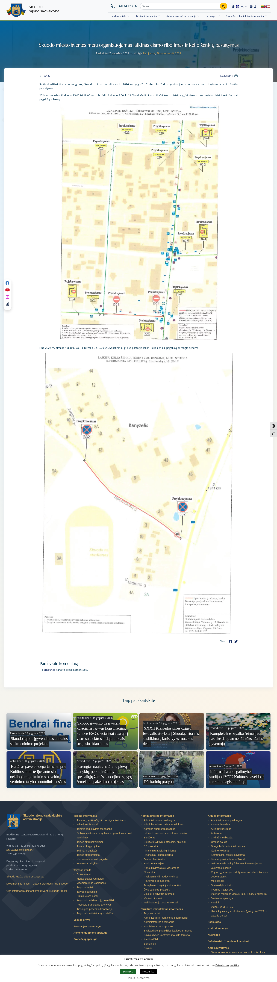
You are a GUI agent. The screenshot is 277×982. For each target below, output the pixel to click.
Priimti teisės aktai (87, 824)
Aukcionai (216, 833)
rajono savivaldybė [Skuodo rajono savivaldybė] (44, 9)
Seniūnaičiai (151, 939)
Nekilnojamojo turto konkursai (161, 902)
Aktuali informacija (219, 815)
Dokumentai (84, 874)
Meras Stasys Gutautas (90, 878)
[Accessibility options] (246, 6)
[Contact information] (251, 6)
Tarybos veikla (118, 15)
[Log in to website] (255, 6)
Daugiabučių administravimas (228, 846)
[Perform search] (223, 6)
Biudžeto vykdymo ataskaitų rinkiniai (164, 842)
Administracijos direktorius (159, 922)
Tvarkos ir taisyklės (88, 863)
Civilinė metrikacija (221, 837)
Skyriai (148, 948)
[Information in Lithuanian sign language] (232, 6)
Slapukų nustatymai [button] (138, 978)
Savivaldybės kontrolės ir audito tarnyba (167, 935)
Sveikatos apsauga (222, 898)
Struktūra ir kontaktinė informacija (245, 15)
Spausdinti (226, 75)
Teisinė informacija (146, 15)
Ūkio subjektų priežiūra (157, 889)
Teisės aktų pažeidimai (90, 842)
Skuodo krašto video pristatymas (25, 876)
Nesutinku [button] (148, 971)
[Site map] (241, 6)
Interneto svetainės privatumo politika (165, 833)
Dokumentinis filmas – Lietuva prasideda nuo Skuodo (37, 883)
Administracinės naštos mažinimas (164, 824)
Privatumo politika (227, 965)
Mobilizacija (217, 880)
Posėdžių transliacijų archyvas (94, 904)
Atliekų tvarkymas (221, 828)
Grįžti (47, 75)
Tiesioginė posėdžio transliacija (95, 909)
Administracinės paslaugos (159, 820)
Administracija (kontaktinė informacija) (166, 917)
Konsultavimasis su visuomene (161, 868)
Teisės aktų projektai (88, 846)
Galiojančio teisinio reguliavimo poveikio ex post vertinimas (104, 835)
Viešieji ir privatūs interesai (159, 893)
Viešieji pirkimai (153, 898)
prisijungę (49, 669)
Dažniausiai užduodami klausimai (228, 941)
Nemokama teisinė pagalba (92, 859)
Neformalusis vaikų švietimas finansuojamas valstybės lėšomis (236, 865)
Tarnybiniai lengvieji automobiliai (162, 885)
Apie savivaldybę (218, 948)
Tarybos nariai (85, 887)
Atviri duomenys (218, 928)
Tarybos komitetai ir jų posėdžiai (95, 913)
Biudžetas (149, 837)
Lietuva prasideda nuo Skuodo (228, 859)
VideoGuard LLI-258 (222, 907)
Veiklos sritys (81, 919)
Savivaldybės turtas (222, 885)
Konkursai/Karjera (154, 863)
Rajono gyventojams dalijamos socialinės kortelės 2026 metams (239, 874)
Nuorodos (214, 934)
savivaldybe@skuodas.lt (20, 850)
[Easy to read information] (237, 6)
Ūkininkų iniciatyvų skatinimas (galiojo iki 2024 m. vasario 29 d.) (239, 913)
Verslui (215, 902)
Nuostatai (149, 872)
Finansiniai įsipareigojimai (158, 854)
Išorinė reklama (220, 850)
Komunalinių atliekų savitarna (228, 854)
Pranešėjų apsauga (85, 939)
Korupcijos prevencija (87, 926)
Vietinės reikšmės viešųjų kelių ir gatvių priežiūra (239, 893)
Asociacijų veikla (220, 824)
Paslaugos (211, 15)
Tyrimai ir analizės (87, 850)
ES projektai (151, 846)
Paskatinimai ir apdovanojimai (161, 876)
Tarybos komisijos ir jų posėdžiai (95, 900)
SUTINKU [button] (128, 971)
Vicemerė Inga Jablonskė (91, 883)
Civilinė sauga (219, 842)
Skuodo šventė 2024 (169, 53)
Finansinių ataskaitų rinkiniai (160, 850)
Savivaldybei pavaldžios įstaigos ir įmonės (168, 930)
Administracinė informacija (181, 15)
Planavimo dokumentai (157, 880)
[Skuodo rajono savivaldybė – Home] (16, 10)
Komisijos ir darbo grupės (158, 926)
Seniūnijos (150, 943)
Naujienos (149, 53)
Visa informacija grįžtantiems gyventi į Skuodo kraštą (36, 890)
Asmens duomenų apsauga (90, 932)
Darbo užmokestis (154, 859)
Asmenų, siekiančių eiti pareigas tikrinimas (101, 820)
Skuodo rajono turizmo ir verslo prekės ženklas (238, 952)
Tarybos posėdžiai (87, 891)
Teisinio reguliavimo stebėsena (94, 828)
